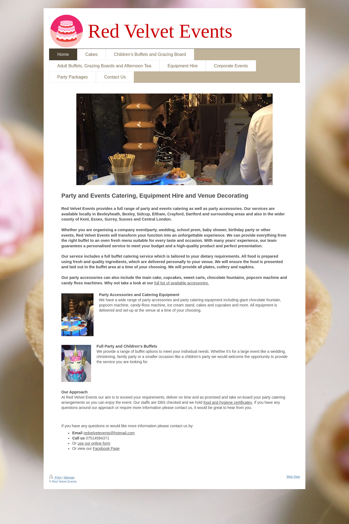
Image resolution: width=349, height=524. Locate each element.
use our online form (93, 443)
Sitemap (69, 477)
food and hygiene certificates (227, 402)
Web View (293, 476)
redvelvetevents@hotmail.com (109, 433)
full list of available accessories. (181, 283)
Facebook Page (106, 448)
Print (55, 477)
